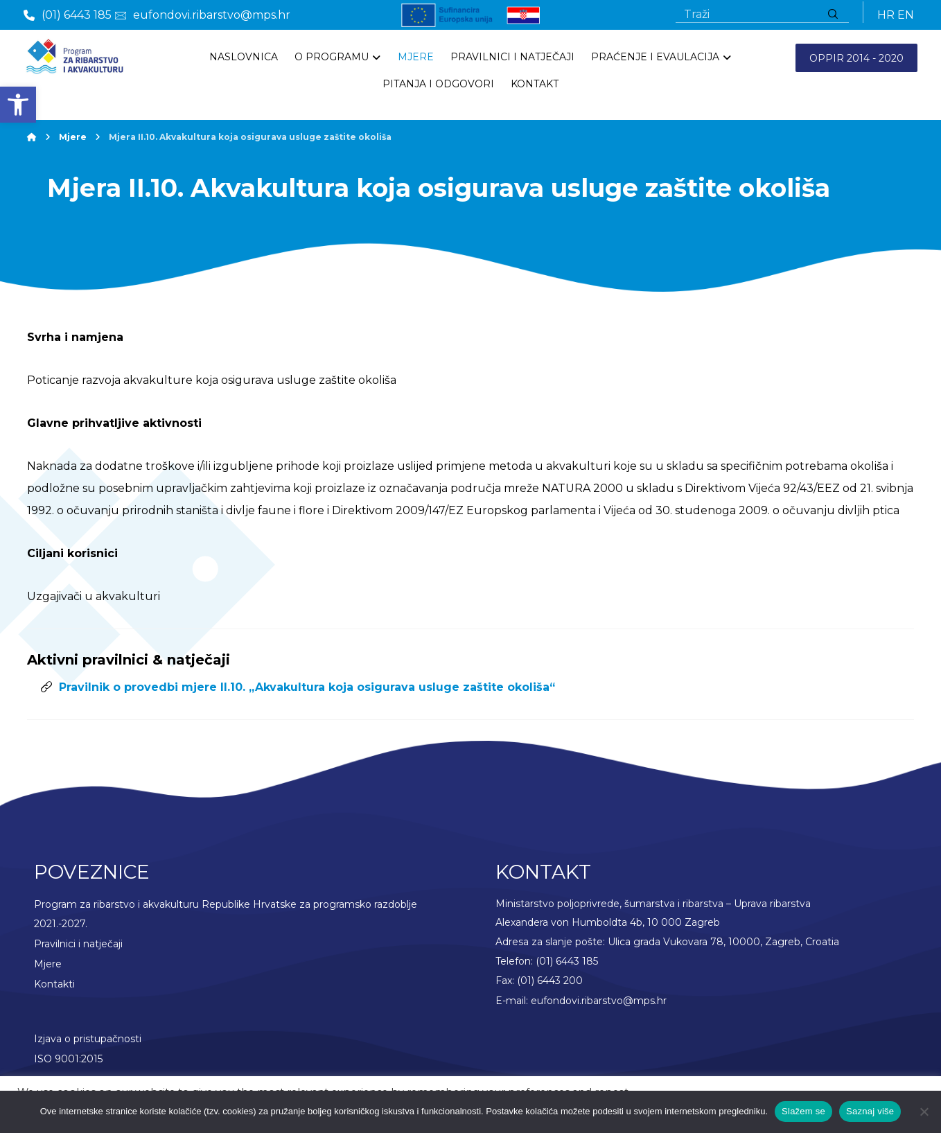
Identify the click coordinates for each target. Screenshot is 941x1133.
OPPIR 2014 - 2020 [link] (856, 58)
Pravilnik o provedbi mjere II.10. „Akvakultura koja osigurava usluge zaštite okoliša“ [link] (307, 688)
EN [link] (905, 14)
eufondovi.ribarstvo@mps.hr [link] (599, 1002)
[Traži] (833, 15)
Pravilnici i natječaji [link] (78, 944)
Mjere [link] (48, 963)
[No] (924, 1111)
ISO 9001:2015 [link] (68, 1056)
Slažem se (803, 1111)
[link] (18, 105)
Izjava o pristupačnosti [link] (87, 1036)
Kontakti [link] (54, 982)
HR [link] (886, 14)
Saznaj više (870, 1111)
